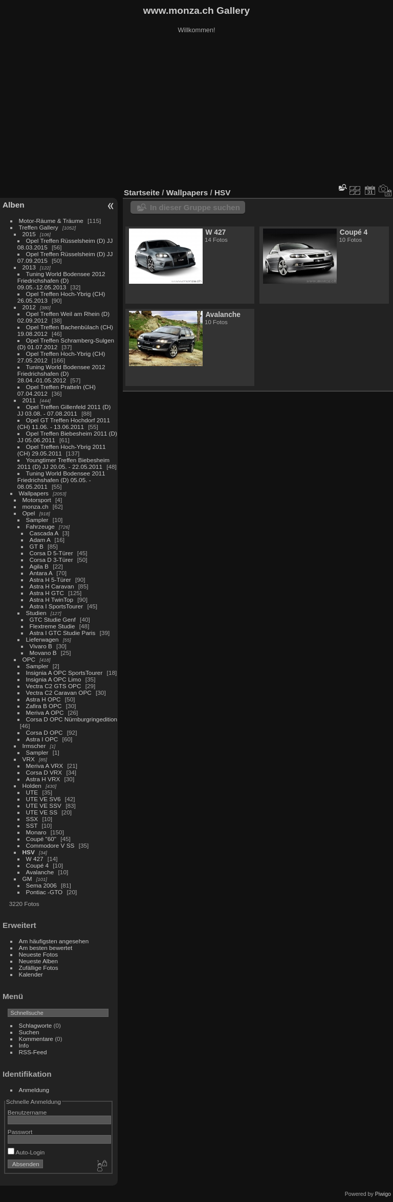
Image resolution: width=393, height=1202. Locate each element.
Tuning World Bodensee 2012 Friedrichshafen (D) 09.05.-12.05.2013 (61, 280)
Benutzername (27, 1112)
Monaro (36, 832)
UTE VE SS (41, 812)
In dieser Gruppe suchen (195, 207)
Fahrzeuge (40, 526)
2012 (29, 307)
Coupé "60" (41, 838)
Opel (29, 513)
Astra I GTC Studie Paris (63, 632)
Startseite (142, 192)
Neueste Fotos (38, 954)
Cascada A (44, 533)
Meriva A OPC (45, 712)
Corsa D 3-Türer (51, 559)
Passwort (20, 1131)
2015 (29, 234)
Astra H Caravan (52, 586)
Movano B (43, 652)
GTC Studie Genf (53, 619)
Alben (14, 204)
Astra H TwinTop (51, 599)
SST (32, 825)
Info (24, 1045)
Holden (32, 785)
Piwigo (383, 1194)
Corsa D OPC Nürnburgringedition (72, 719)
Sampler (37, 519)
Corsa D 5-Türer (51, 553)
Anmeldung (34, 1089)
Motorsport (37, 499)
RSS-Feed (33, 1052)
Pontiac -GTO (44, 892)
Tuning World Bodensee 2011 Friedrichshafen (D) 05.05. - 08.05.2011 (61, 480)
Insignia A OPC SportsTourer (64, 672)
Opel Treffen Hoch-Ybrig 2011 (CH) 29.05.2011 (61, 450)
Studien (36, 612)
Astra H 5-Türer (50, 579)
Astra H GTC (47, 592)
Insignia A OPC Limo (53, 679)
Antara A (41, 573)
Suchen (29, 1032)
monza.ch (36, 506)
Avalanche (40, 872)
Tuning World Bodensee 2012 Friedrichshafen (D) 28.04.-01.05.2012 (61, 373)
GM (27, 878)
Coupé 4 (37, 865)
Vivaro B (41, 646)
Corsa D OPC (44, 732)
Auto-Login (26, 1152)
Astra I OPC (42, 739)
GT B (36, 546)
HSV (29, 852)
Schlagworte (35, 1025)
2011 (29, 400)
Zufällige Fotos (38, 967)
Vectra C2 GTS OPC (53, 686)
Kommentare (36, 1038)
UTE (32, 792)
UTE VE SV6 (43, 799)
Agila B (39, 566)
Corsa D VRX (44, 772)
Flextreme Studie (52, 626)
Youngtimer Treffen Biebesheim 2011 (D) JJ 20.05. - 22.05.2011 (63, 463)
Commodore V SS (50, 845)
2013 (29, 267)
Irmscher (34, 745)
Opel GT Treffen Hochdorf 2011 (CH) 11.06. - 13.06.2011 (63, 423)
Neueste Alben (38, 961)
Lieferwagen (42, 639)
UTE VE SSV (43, 805)
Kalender (31, 974)
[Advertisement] (196, 112)
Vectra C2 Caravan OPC (59, 692)
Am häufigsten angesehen (54, 941)
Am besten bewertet (46, 947)
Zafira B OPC (44, 705)
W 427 (34, 858)
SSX (32, 818)
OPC (29, 659)
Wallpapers (34, 493)
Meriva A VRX (44, 765)
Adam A (40, 539)
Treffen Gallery (38, 227)
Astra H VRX (43, 779)
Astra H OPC (43, 699)
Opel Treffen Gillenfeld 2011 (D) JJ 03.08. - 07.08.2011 (64, 410)
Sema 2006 (41, 885)
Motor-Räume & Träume (51, 220)
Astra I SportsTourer (56, 606)
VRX (29, 759)
